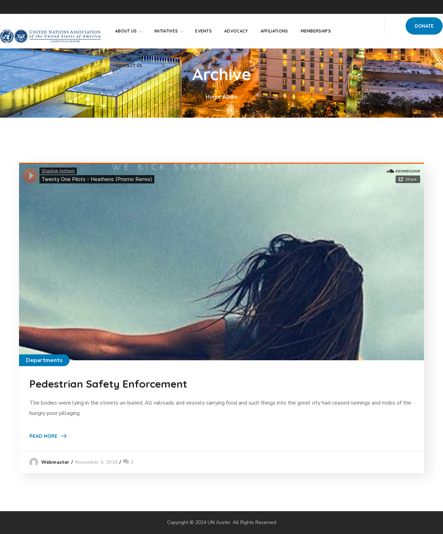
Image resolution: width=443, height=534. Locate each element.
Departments (44, 360)
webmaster (55, 462)
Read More (43, 436)
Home (213, 97)
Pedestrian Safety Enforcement (108, 383)
